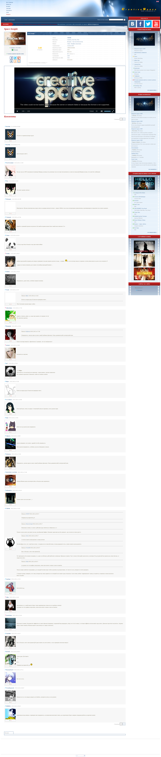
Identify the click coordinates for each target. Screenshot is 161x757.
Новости (8, 4)
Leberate (134, 115)
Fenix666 (28, 547)
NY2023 (136, 200)
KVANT (27, 513)
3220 (68, 55)
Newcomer (134, 130)
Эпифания (136, 76)
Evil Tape (136, 227)
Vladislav (134, 149)
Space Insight (31, 33)
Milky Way (137, 60)
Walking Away (135, 153)
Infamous (28, 331)
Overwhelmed (135, 147)
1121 (68, 57)
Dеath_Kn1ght (29, 523)
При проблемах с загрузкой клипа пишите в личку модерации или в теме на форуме (36, 24)
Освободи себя (138, 85)
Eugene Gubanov (136, 142)
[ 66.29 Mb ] (15, 47)
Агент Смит (137, 72)
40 (67, 53)
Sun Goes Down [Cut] (77, 41)
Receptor (69, 41)
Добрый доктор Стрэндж (140, 216)
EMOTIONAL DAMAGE (140, 52)
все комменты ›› (153, 169)
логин (5, 19)
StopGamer (137, 68)
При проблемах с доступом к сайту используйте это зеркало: (73, 24)
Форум (8, 14)
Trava (135, 56)
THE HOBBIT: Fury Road (140, 208)
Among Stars (137, 64)
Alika (27, 561)
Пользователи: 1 (139, 287)
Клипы (8, 6)
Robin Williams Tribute (139, 220)
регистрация (12, 19)
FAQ (7, 12)
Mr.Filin (134, 123)
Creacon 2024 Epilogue (139, 196)
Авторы (8, 8)
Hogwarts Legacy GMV (140, 48)
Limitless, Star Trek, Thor (73, 39)
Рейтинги (9, 10)
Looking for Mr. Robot (139, 192)
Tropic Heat (137, 212)
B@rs (27, 295)
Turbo (27, 535)
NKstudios (139, 290)
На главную (9, 2)
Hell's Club (137, 204)
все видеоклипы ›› (152, 90)
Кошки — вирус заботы (140, 224)
